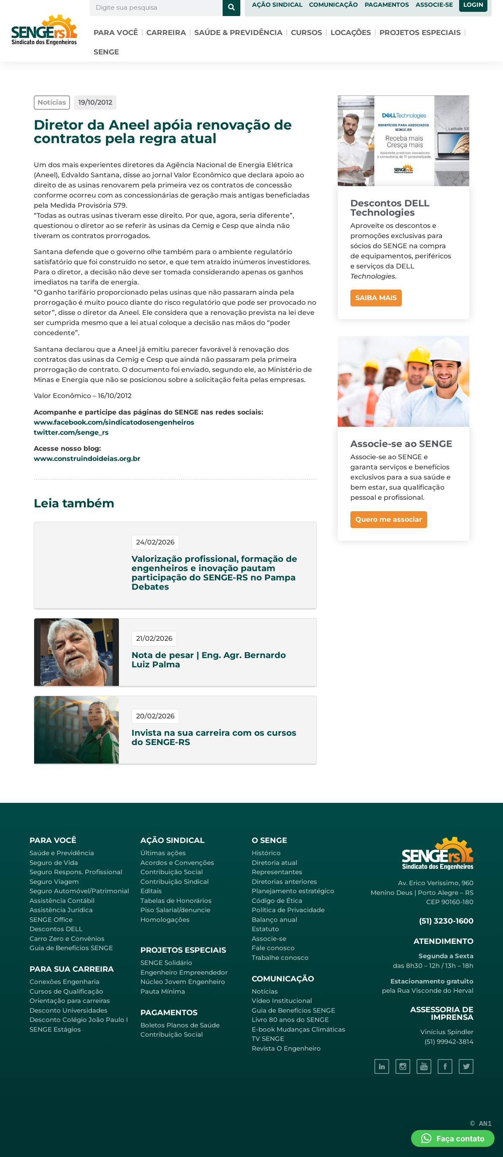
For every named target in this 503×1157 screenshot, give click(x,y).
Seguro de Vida (54, 863)
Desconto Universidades (69, 1010)
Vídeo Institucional (282, 1001)
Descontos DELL (56, 929)
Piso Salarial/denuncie (175, 910)
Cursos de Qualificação (66, 991)
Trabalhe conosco (280, 958)
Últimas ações (163, 853)
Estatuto (265, 929)
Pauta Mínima (162, 991)
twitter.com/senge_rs (71, 432)
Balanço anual (274, 920)
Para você (116, 32)
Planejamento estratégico (293, 891)
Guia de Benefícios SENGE (71, 948)
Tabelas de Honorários (176, 901)
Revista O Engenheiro (286, 1048)
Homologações (165, 920)
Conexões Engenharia (65, 982)
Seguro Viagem (54, 882)
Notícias (265, 991)
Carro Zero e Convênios (67, 939)
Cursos (306, 32)
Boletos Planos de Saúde (180, 1025)
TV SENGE (268, 1039)
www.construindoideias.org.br (87, 459)
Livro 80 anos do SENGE (290, 1020)
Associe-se (269, 939)
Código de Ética (277, 901)
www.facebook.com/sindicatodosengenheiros (114, 422)
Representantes (277, 872)
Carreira (166, 32)
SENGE (106, 52)
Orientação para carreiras (70, 1001)
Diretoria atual (274, 863)
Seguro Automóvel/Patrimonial (79, 891)
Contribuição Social (171, 872)
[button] (453, 1138)
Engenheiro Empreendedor (184, 972)
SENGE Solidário (166, 963)
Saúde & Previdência (238, 32)
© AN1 (481, 1124)
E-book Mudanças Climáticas (298, 1029)
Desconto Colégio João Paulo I (79, 1020)
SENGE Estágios (55, 1029)
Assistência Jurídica (61, 910)
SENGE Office (51, 920)
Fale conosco (273, 948)
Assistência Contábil (62, 901)
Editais (151, 891)
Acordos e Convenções (177, 863)
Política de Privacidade (288, 910)
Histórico (266, 853)
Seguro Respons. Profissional (76, 872)
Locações (351, 32)
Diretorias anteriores (284, 882)
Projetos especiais (420, 32)
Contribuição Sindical (174, 882)
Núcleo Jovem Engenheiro (182, 982)
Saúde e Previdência (62, 853)
